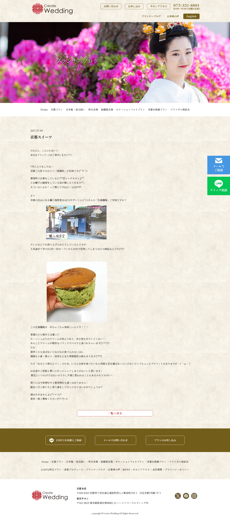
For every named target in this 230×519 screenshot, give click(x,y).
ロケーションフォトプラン (130, 109)
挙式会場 (93, 109)
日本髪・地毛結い (75, 109)
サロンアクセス (158, 6)
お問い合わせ (111, 6)
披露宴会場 (107, 109)
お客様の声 (173, 16)
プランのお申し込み (166, 440)
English (191, 16)
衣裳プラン (57, 109)
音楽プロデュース (73, 469)
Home (44, 109)
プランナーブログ (151, 16)
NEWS (126, 469)
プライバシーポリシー (178, 469)
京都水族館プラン (157, 109)
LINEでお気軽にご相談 (67, 440)
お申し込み (134, 6)
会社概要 (158, 469)
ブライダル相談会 (180, 109)
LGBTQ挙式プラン (50, 469)
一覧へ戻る (115, 413)
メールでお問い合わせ (115, 440)
